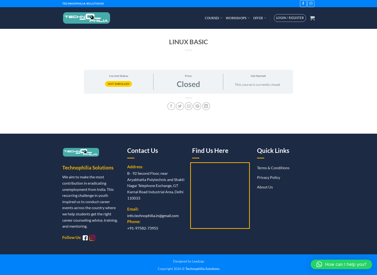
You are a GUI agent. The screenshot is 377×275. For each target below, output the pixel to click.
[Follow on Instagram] (310, 3)
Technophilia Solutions (202, 269)
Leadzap (198, 261)
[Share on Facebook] (171, 106)
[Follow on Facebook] (303, 3)
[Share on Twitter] (180, 106)
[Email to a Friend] (189, 106)
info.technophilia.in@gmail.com (153, 215)
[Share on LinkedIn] (206, 106)
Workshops (238, 18)
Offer (259, 18)
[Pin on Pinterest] (197, 106)
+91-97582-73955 (142, 228)
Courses (213, 18)
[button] (312, 18)
